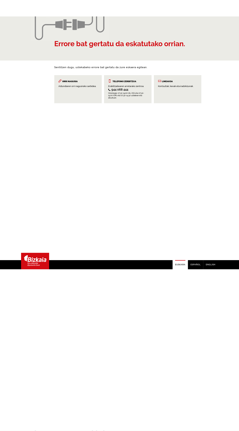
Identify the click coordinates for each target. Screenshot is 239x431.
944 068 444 (119, 265)
